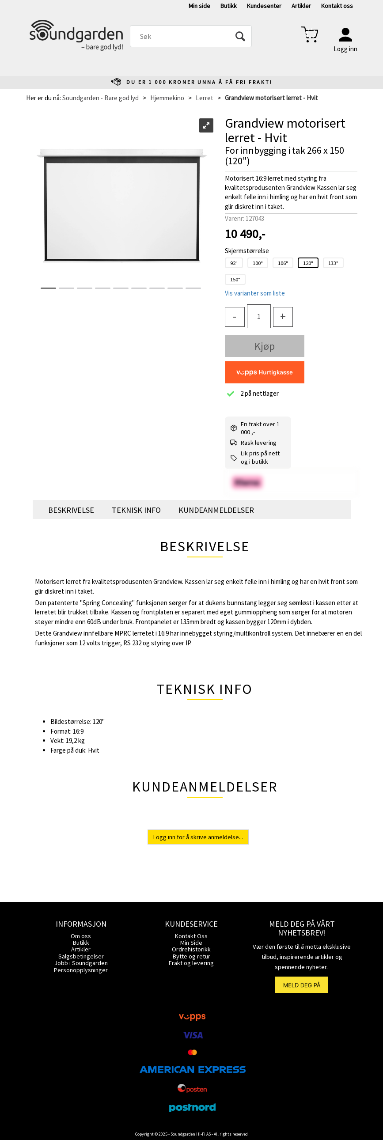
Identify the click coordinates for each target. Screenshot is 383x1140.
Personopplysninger (81, 970)
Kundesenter (264, 6)
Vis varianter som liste (255, 293)
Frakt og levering (191, 963)
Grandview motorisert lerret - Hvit (271, 98)
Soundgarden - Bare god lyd (100, 98)
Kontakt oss (337, 6)
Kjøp (264, 346)
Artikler (301, 6)
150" (235, 279)
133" (333, 262)
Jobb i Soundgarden (81, 963)
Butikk (228, 6)
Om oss (81, 936)
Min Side (191, 943)
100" (258, 262)
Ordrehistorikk (191, 949)
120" (308, 262)
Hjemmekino (167, 98)
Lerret (204, 98)
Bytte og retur (191, 956)
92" (234, 262)
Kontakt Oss (191, 936)
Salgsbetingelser (81, 956)
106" (283, 262)
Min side (199, 6)
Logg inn (345, 49)
